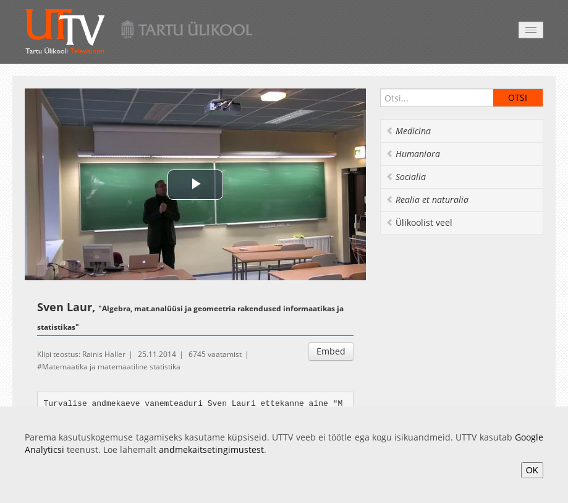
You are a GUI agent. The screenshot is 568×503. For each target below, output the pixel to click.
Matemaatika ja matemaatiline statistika (111, 366)
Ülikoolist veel (419, 222)
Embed (330, 351)
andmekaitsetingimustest (211, 449)
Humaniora (413, 154)
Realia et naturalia (427, 199)
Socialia (406, 177)
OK (532, 470)
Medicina (408, 131)
